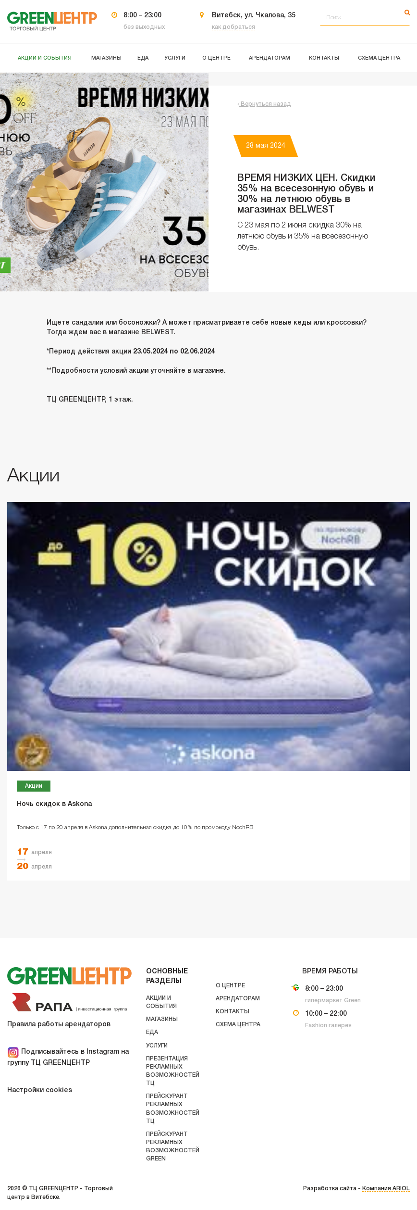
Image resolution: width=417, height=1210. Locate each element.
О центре (230, 985)
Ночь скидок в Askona (54, 804)
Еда (152, 1032)
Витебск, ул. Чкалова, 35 (253, 16)
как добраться (233, 27)
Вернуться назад (264, 104)
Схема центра (238, 1024)
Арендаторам (238, 998)
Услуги (157, 1045)
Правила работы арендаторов (58, 1024)
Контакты (232, 1011)
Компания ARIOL (386, 1188)
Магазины (162, 1019)
